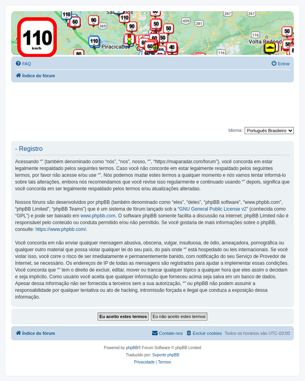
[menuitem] (23, 63)
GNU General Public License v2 (212, 209)
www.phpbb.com (98, 216)
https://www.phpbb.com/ (60, 229)
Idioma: (235, 130)
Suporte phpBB (166, 355)
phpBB (132, 348)
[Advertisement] (155, 104)
